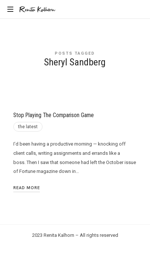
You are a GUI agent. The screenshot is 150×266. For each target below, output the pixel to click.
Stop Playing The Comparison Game (53, 115)
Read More (26, 187)
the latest (28, 126)
